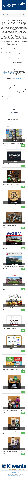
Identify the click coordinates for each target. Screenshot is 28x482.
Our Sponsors (17, 472)
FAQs (14, 472)
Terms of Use (10, 472)
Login (10, 11)
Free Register (13, 11)
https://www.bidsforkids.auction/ (14, 475)
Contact (17, 11)
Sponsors (18, 78)
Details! (23, 145)
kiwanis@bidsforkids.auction (10, 72)
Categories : (6, 15)
